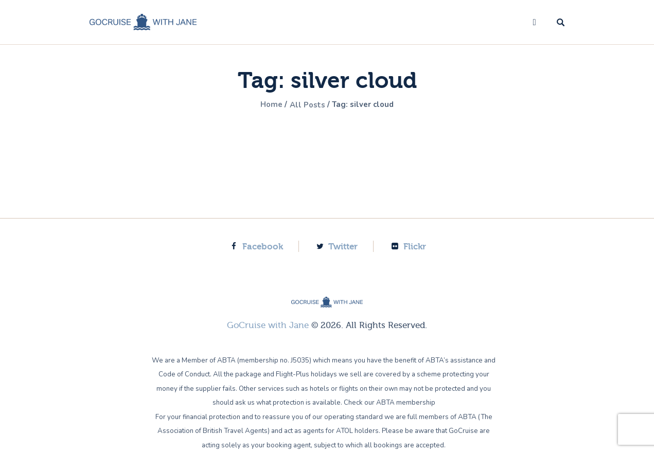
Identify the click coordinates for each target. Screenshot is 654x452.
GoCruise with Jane (268, 325)
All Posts (307, 105)
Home (268, 105)
